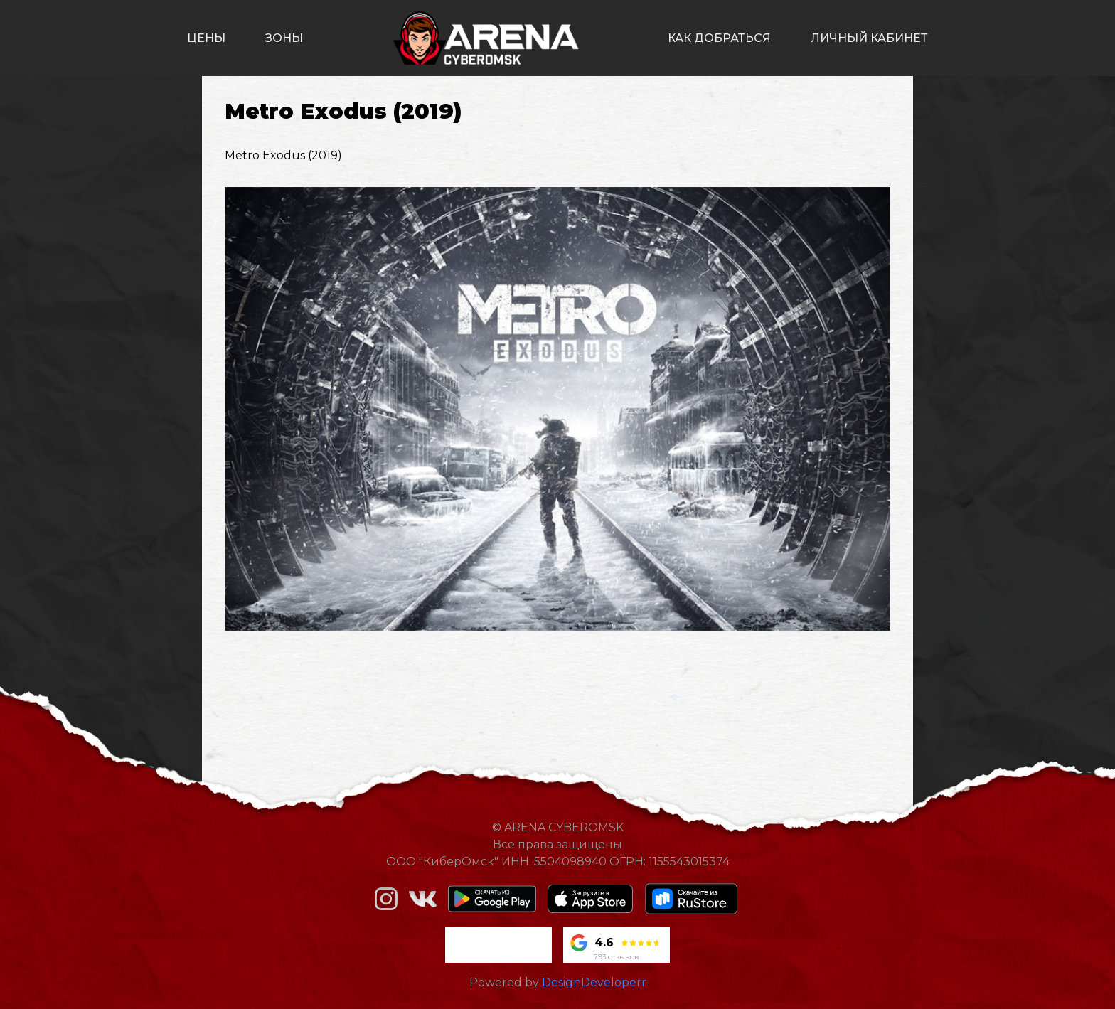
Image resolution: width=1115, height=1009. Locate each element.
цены (206, 38)
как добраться (719, 38)
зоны (284, 38)
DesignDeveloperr (594, 982)
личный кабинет (869, 38)
